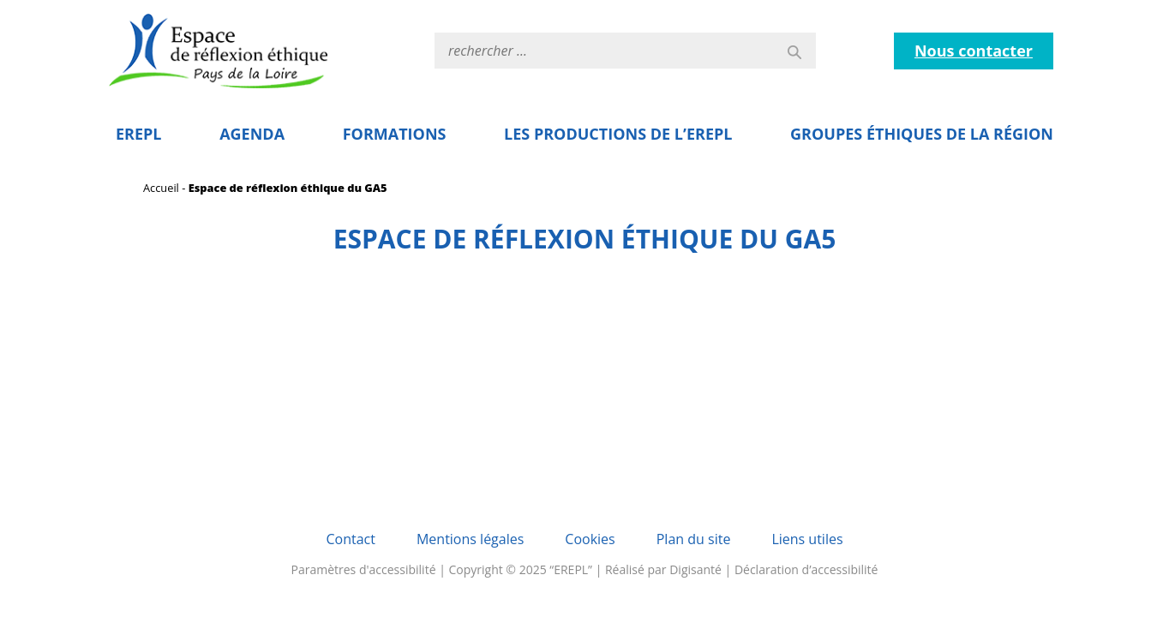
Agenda (252, 133)
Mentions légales (470, 539)
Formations (395, 133)
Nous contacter (973, 50)
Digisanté (695, 569)
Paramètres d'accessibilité (363, 569)
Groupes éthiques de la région (921, 133)
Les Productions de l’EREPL (618, 133)
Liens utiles (806, 539)
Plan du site (693, 539)
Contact (350, 539)
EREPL (139, 133)
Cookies (589, 539)
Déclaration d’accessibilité (806, 569)
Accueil (161, 187)
